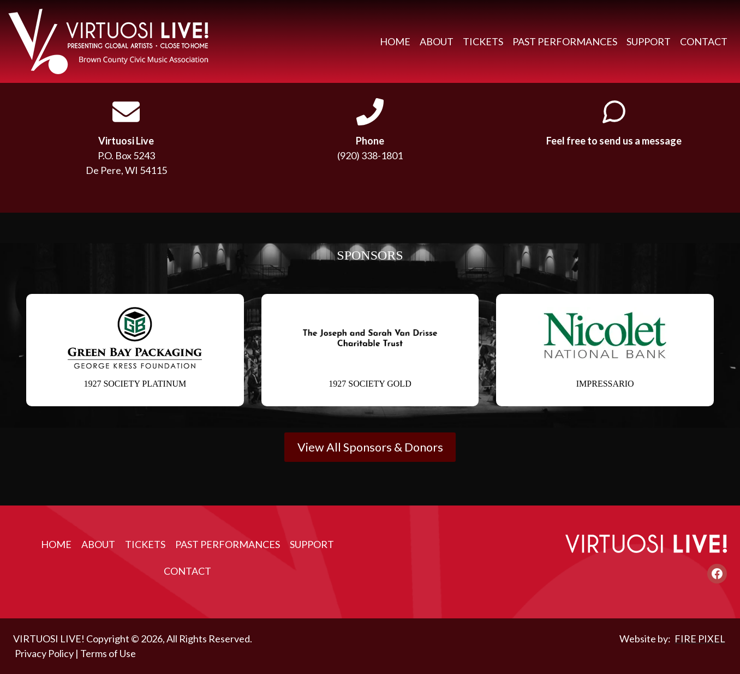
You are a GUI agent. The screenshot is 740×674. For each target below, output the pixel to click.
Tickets (483, 41)
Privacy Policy (44, 653)
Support (648, 41)
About (436, 41)
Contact (703, 41)
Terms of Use (108, 653)
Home (395, 41)
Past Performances (564, 41)
